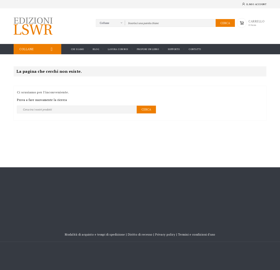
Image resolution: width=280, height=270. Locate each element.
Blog (96, 49)
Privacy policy (165, 234)
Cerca (225, 23)
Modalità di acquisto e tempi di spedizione (95, 234)
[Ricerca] (86, 109)
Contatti (195, 49)
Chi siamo (77, 49)
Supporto (174, 49)
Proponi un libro (148, 49)
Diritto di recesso (140, 234)
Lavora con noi (118, 49)
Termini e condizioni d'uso (196, 234)
